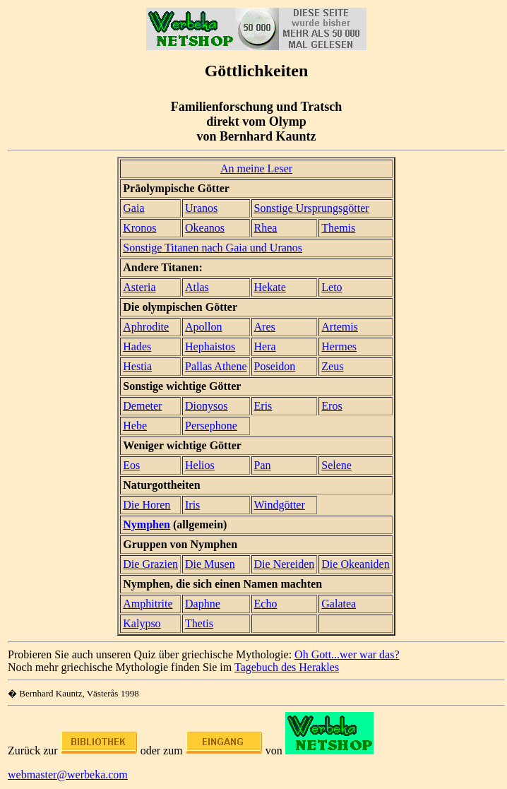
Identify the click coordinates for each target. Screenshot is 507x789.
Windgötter (279, 505)
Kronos (139, 228)
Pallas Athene (216, 366)
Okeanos (205, 228)
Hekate (270, 287)
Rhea (266, 228)
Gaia (133, 208)
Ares (264, 327)
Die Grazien (150, 564)
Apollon (203, 327)
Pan (262, 465)
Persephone (211, 426)
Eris (263, 406)
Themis (338, 228)
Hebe (135, 426)
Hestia (137, 366)
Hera (265, 346)
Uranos (201, 208)
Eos (131, 465)
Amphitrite (147, 604)
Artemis (339, 327)
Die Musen (210, 564)
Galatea (338, 604)
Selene (336, 465)
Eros (331, 406)
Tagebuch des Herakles (286, 667)
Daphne (202, 604)
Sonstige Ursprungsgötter (311, 208)
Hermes (339, 346)
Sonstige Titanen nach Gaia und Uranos (212, 248)
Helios (200, 465)
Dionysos (206, 406)
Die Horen (146, 505)
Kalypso (141, 623)
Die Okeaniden (355, 564)
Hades (137, 346)
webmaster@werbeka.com (68, 775)
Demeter (142, 406)
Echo (266, 604)
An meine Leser (256, 168)
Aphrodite (146, 327)
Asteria (139, 287)
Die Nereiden (284, 564)
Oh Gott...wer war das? (346, 654)
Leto (331, 287)
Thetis (199, 623)
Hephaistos (210, 346)
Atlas (197, 287)
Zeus (332, 366)
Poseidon (275, 366)
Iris (192, 505)
